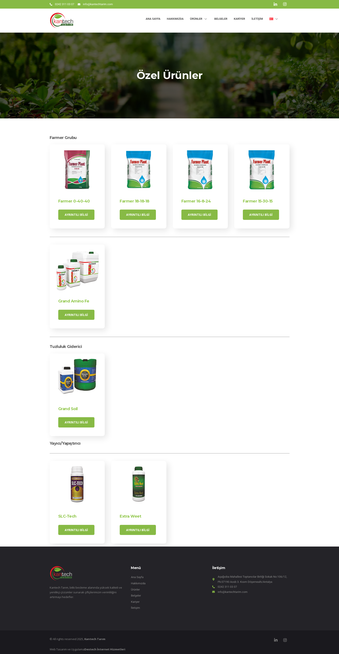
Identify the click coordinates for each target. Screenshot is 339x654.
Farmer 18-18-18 (134, 201)
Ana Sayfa (153, 18)
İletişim (257, 18)
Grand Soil (68, 407)
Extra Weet (130, 513)
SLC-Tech (67, 513)
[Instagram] (285, 4)
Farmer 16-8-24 (196, 201)
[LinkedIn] (275, 4)
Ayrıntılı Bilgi (76, 215)
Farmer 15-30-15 (258, 201)
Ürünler (199, 18)
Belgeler (220, 18)
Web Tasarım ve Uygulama (87, 646)
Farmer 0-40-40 (74, 201)
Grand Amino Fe (73, 300)
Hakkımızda (175, 18)
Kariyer (239, 18)
